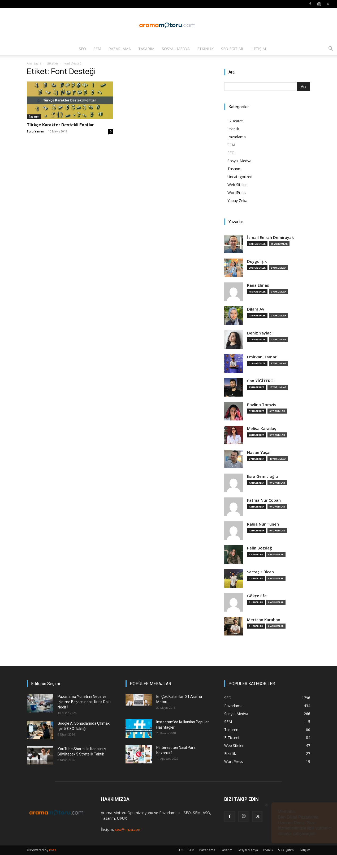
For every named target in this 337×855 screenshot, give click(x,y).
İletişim (258, 48)
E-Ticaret (235, 120)
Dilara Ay (255, 309)
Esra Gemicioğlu (262, 476)
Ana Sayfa (34, 63)
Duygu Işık (257, 261)
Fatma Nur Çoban (264, 500)
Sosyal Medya (176, 48)
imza (52, 850)
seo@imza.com (128, 829)
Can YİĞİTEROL (261, 380)
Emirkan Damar (261, 356)
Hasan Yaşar (259, 452)
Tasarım (146, 48)
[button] (330, 49)
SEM (97, 48)
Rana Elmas (258, 285)
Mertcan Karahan (263, 619)
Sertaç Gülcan (260, 571)
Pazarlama (120, 48)
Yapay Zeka (237, 200)
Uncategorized (239, 176)
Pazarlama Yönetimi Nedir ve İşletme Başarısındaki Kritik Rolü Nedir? (84, 701)
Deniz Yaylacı (260, 333)
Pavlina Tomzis (261, 404)
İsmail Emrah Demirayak (270, 237)
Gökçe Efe (257, 595)
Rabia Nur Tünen (263, 524)
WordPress (236, 192)
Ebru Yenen (35, 131)
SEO (82, 48)
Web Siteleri (237, 184)
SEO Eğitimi (232, 48)
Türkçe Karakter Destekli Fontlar (60, 124)
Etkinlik (205, 48)
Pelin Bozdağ (259, 548)
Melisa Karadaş (261, 428)
